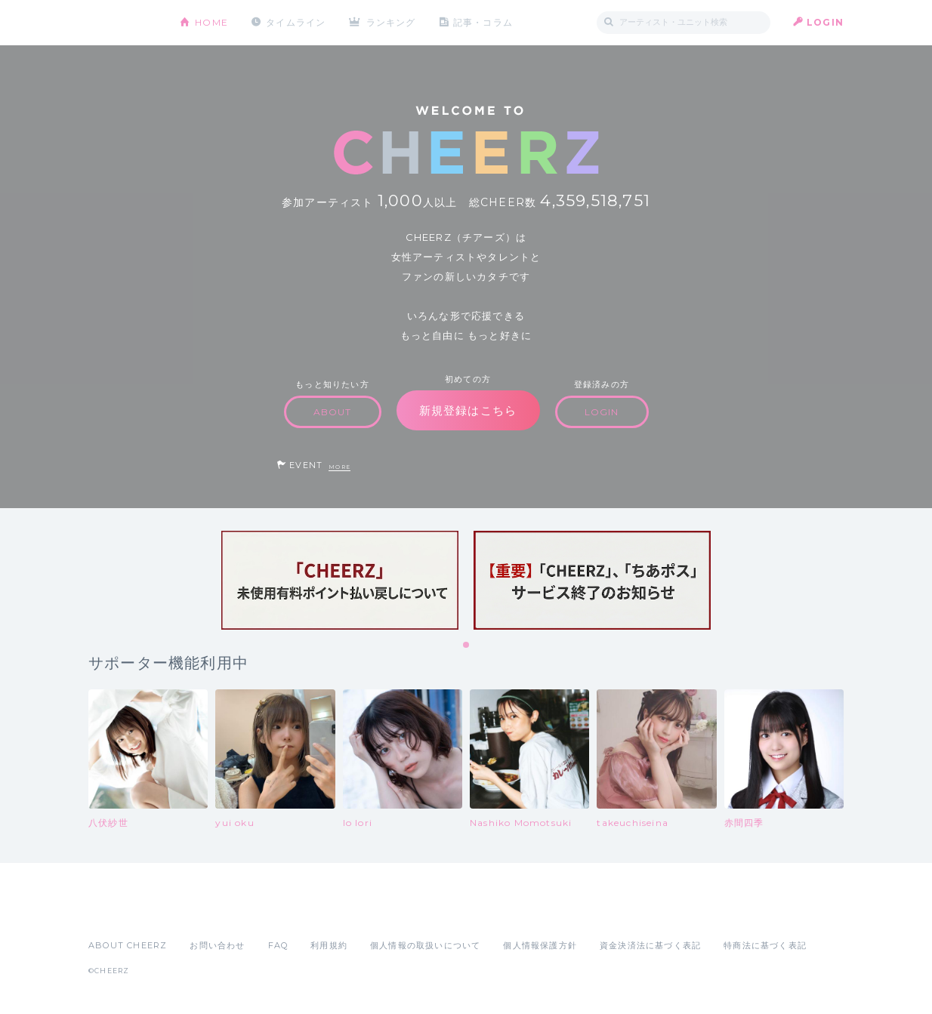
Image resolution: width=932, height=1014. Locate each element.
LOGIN (825, 22)
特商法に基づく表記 (765, 945)
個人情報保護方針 (540, 945)
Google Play (203, 912)
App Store (123, 912)
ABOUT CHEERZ (127, 945)
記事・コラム (483, 22)
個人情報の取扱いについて (425, 945)
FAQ (278, 945)
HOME (211, 22)
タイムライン (296, 22)
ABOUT (332, 412)
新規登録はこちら (468, 410)
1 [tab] (467, 645)
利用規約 (328, 945)
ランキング (391, 22)
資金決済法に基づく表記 (650, 945)
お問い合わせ (217, 945)
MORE (339, 467)
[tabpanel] (339, 580)
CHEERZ (122, 23)
